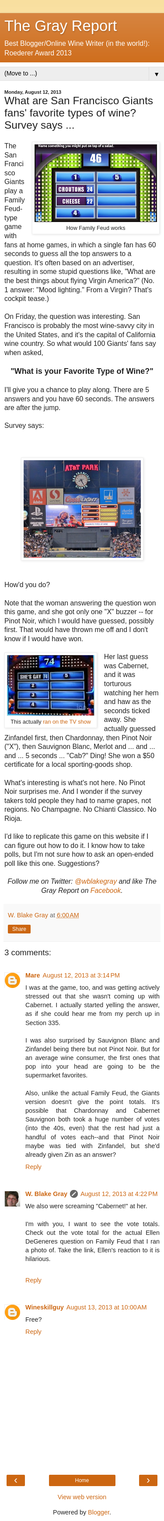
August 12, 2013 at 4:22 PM (118, 1193)
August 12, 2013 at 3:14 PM (81, 975)
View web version (82, 1497)
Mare (32, 975)
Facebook (106, 890)
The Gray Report (60, 25)
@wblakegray (96, 881)
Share (19, 929)
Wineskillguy (44, 1307)
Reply (33, 1166)
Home (82, 1480)
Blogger (98, 1512)
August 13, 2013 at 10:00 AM (106, 1307)
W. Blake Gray (46, 1193)
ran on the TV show (67, 722)
